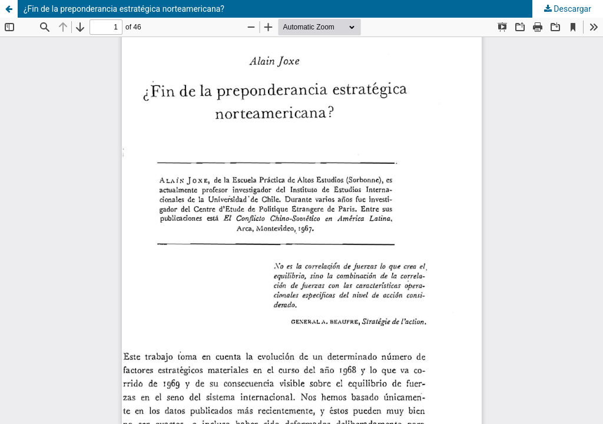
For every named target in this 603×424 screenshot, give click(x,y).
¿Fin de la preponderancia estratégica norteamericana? (124, 9)
